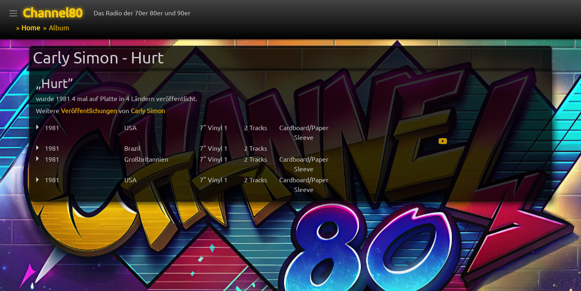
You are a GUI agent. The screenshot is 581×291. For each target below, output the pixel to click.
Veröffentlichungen (89, 110)
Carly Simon (148, 110)
